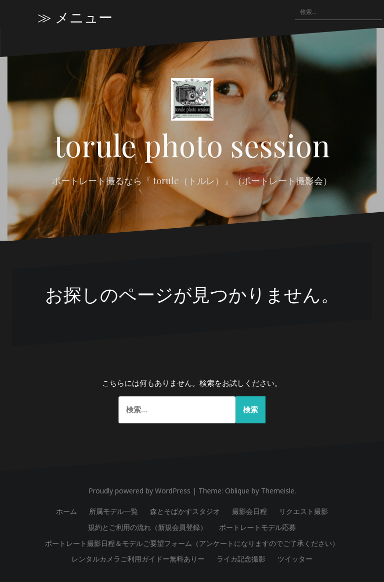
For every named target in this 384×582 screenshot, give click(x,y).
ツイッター (295, 558)
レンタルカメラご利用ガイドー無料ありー (138, 558)
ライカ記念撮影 (241, 558)
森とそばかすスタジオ (185, 511)
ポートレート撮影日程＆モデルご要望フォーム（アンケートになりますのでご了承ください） (192, 543)
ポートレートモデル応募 (257, 527)
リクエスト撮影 (303, 511)
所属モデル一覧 (113, 511)
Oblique (237, 490)
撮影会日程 (249, 511)
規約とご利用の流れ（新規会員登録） (147, 527)
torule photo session (192, 145)
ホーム (66, 511)
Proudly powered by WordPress (139, 490)
